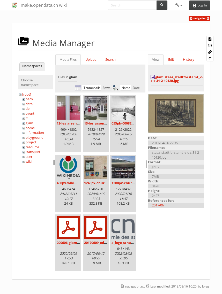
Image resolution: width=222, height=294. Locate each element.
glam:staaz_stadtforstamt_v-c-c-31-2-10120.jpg (177, 79)
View (155, 59)
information (35, 132)
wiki (29, 161)
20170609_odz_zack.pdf (102, 242)
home (30, 128)
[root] (26, 94)
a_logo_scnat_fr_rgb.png (131, 242)
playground (34, 137)
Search (110, 59)
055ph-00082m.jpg (126, 123)
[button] (179, 5)
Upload (91, 59)
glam (29, 123)
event (30, 113)
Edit (171, 59)
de (27, 108)
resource (32, 147)
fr (27, 118)
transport (33, 151)
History (188, 59)
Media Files (68, 59)
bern (29, 99)
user (29, 156)
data (29, 104)
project (31, 142)
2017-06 (158, 205)
